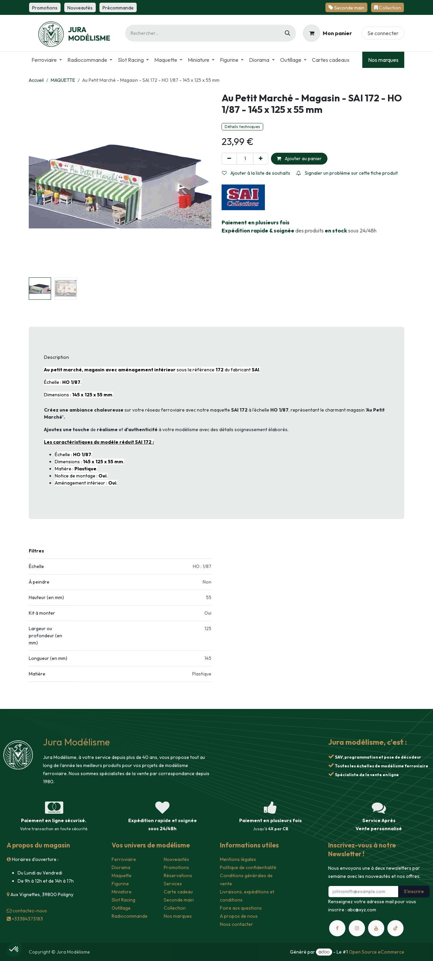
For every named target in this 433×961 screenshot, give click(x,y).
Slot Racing (123, 900)
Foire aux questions (241, 908)
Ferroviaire (124, 859)
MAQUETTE (63, 80)
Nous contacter (236, 924)
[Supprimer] (229, 159)
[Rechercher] (287, 33)
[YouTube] (376, 928)
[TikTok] (395, 928)
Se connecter (382, 33)
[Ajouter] (260, 159)
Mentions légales (238, 859)
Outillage (121, 908)
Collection (175, 908)
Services (173, 884)
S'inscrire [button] (414, 891)
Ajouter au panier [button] (299, 158)
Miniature (122, 892)
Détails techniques (242, 126)
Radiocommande (129, 916)
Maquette (122, 875)
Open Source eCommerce (376, 952)
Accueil (36, 80)
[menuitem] (47, 60)
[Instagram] (357, 928)
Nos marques (383, 59)
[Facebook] (337, 928)
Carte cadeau (178, 892)
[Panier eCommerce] (327, 33)
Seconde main (179, 900)
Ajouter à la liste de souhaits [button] (256, 173)
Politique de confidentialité (248, 867)
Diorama (121, 867)
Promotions (176, 867)
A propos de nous (239, 916)
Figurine (120, 884)
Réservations (178, 875)
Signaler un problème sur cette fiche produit (347, 173)
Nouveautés (176, 859)
